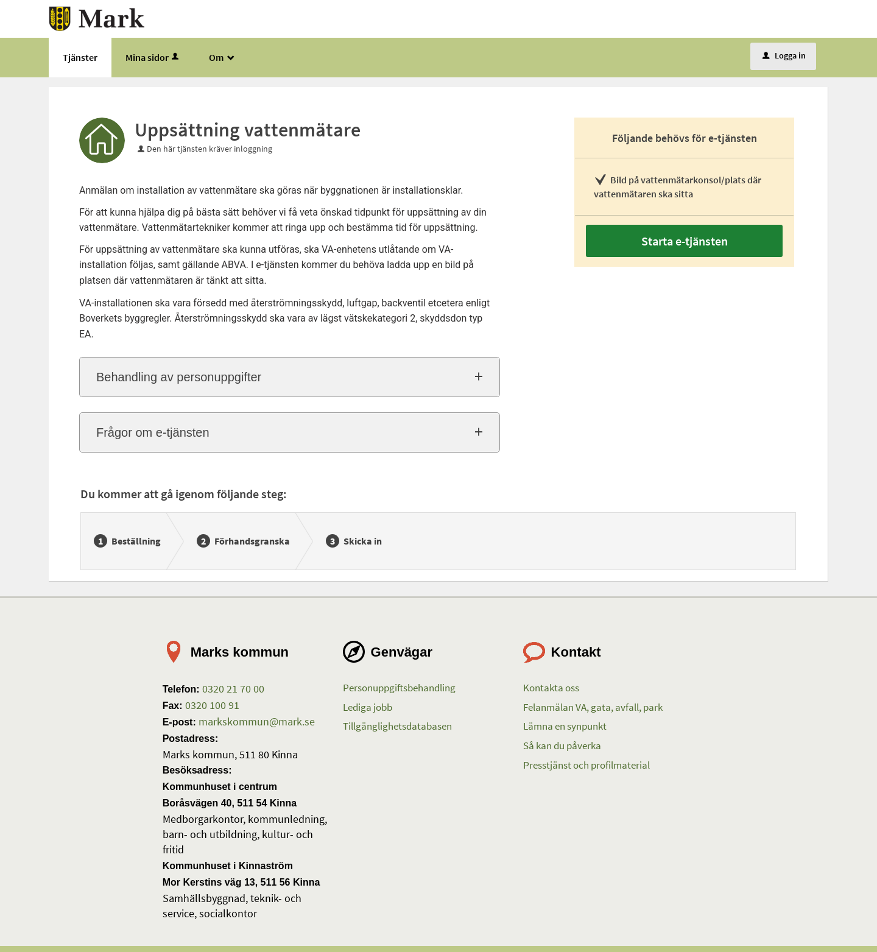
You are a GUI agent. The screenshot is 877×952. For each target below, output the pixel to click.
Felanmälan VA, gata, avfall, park (593, 707)
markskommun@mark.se (255, 721)
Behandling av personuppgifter (178, 377)
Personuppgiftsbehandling (399, 687)
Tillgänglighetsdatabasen (397, 726)
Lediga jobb (367, 707)
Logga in (784, 55)
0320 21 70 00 (232, 689)
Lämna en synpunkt (565, 726)
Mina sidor (153, 57)
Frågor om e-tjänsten (153, 432)
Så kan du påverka (562, 745)
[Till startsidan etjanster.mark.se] (97, 17)
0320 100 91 (211, 705)
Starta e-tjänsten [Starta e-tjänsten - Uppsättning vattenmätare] (684, 241)
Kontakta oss (551, 687)
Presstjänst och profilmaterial (586, 765)
